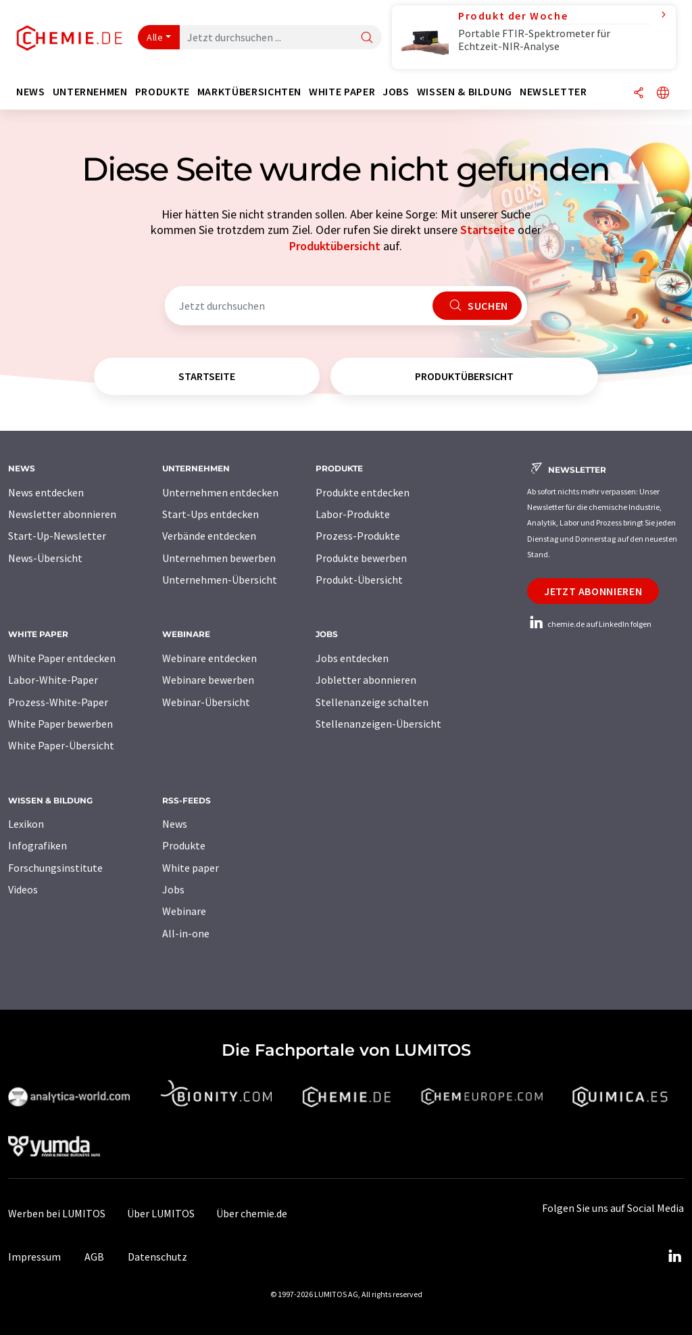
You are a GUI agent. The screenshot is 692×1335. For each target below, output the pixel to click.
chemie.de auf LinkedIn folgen (589, 624)
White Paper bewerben (60, 723)
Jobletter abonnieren (366, 679)
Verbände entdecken (209, 535)
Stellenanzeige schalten (372, 702)
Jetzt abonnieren (593, 591)
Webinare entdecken (209, 658)
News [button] (30, 91)
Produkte (183, 845)
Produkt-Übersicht (359, 579)
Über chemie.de (251, 1213)
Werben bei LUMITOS (56, 1213)
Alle (155, 37)
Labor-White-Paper (53, 679)
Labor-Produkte (353, 514)
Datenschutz (157, 1256)
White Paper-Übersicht (61, 745)
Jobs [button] (396, 91)
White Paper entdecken (62, 658)
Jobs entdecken (352, 658)
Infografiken (37, 845)
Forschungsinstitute (55, 867)
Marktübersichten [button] (249, 91)
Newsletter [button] (553, 91)
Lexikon (26, 823)
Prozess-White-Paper (58, 702)
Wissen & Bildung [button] (464, 91)
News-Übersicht (45, 558)
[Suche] (366, 38)
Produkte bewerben (361, 558)
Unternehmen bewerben (219, 558)
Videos (23, 889)
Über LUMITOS (161, 1213)
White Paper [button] (342, 91)
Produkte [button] (162, 91)
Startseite (487, 229)
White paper (190, 867)
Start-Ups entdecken (210, 514)
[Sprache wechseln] (662, 93)
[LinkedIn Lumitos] (674, 1256)
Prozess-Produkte (358, 535)
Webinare (184, 911)
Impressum (34, 1256)
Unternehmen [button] (90, 91)
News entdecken (46, 492)
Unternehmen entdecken (220, 492)
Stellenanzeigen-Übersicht (378, 723)
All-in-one (185, 933)
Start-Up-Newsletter (57, 535)
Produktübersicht (334, 246)
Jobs (173, 889)
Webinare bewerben (208, 679)
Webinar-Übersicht (206, 702)
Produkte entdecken (363, 492)
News (174, 823)
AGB (94, 1256)
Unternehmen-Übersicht (219, 579)
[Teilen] (638, 93)
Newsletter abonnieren (62, 514)
